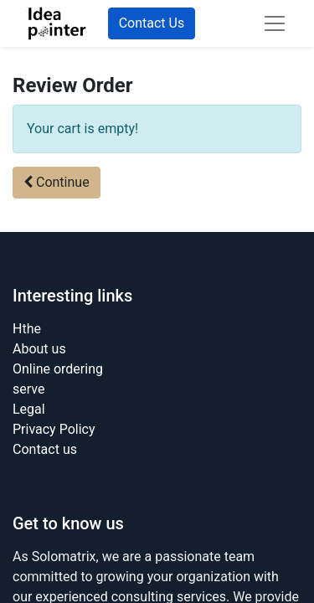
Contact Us (152, 23)
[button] (56, 182)
